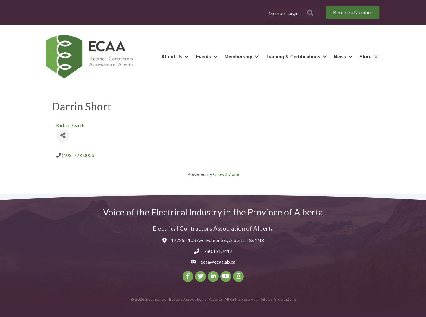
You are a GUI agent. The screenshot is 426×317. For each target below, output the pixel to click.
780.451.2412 (218, 251)
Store (365, 56)
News (340, 56)
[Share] (63, 135)
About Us (172, 56)
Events (203, 56)
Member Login (283, 13)
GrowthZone (226, 174)
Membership (238, 56)
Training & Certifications (293, 56)
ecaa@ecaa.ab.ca (218, 261)
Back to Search (70, 125)
